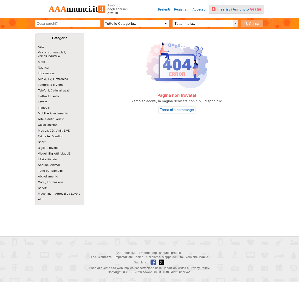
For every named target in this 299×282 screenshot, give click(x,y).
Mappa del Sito (172, 257)
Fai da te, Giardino (50, 136)
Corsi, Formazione (51, 182)
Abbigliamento (48, 176)
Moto (41, 62)
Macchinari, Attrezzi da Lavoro (59, 193)
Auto (41, 46)
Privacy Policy (199, 268)
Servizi (43, 188)
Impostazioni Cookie (129, 257)
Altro (41, 199)
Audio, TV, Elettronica (53, 79)
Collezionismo (48, 125)
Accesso (198, 9)
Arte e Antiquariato (51, 119)
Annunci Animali (49, 165)
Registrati (181, 9)
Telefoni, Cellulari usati (54, 90)
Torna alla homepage (177, 110)
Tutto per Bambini (50, 170)
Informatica (46, 73)
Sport (42, 142)
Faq (93, 257)
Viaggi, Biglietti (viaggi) (54, 153)
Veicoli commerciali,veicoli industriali (52, 54)
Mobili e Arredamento (53, 113)
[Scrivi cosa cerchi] (67, 23)
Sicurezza (105, 257)
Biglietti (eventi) (49, 147)
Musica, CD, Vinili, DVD (54, 130)
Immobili (44, 107)
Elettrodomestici (49, 96)
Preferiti (164, 9)
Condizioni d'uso (174, 268)
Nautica (43, 67)
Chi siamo (153, 257)
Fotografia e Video (51, 84)
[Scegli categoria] (136, 23)
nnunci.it (76, 9)
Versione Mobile (196, 257)
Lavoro (43, 102)
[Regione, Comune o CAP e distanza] (205, 23)
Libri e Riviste (47, 159)
